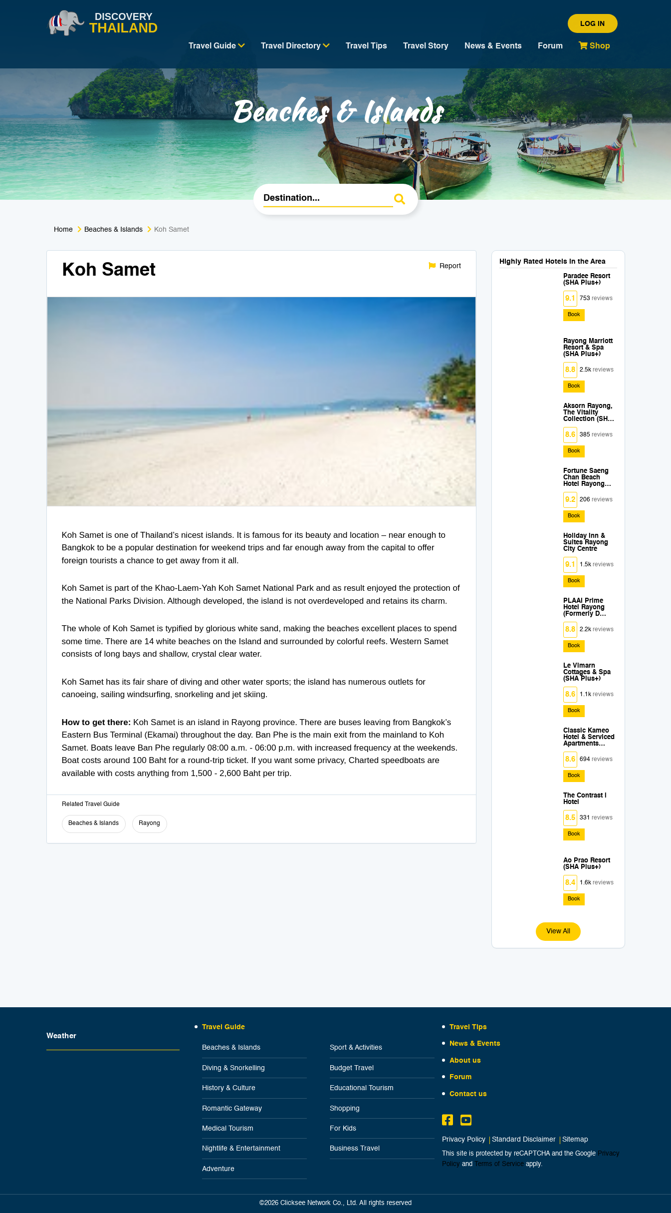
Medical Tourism (227, 1128)
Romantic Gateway (232, 1108)
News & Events (493, 46)
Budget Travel (352, 1068)
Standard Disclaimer (524, 1140)
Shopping (345, 1108)
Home (63, 229)
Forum (550, 46)
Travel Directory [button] (295, 45)
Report (445, 266)
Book (574, 315)
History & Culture (228, 1088)
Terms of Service (499, 1164)
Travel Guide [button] (217, 45)
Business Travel (355, 1148)
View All (558, 931)
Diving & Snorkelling (233, 1068)
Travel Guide (223, 1027)
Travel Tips (366, 46)
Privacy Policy (463, 1140)
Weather (61, 1036)
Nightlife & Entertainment (241, 1148)
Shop (594, 45)
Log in (592, 23)
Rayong (149, 823)
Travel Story (425, 46)
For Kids (343, 1128)
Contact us (468, 1094)
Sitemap (575, 1140)
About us (465, 1060)
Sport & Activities (356, 1047)
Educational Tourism (362, 1088)
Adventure (218, 1169)
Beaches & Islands (113, 229)
